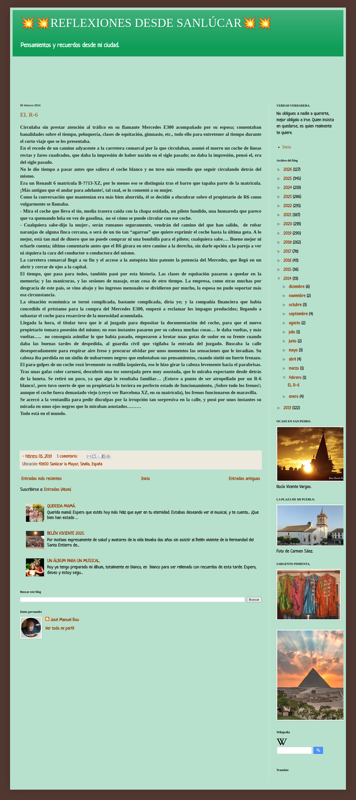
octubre (296, 305)
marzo (294, 368)
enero (294, 396)
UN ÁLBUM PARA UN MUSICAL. (73, 561)
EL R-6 (29, 114)
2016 (288, 260)
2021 (288, 215)
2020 (288, 224)
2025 (288, 178)
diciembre (297, 286)
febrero (296, 377)
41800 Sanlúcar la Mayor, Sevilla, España (70, 464)
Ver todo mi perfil (59, 628)
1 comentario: (68, 457)
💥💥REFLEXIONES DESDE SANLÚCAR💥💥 (146, 22)
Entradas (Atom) (57, 489)
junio (293, 341)
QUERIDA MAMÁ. (61, 506)
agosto (295, 323)
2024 (288, 187)
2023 (288, 197)
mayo (294, 350)
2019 (288, 233)
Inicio (145, 478)
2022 (288, 206)
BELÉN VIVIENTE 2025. (66, 533)
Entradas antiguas (244, 478)
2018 (288, 242)
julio (292, 332)
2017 (287, 251)
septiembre (299, 314)
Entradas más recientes (41, 478)
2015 (288, 269)
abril (293, 359)
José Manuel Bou (64, 620)
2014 (288, 278)
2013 (287, 408)
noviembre (298, 296)
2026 (288, 169)
